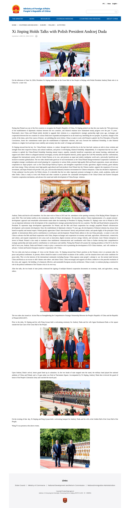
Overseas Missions (64, 19)
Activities (61, 25)
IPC (104, 4)
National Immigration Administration (101, 485)
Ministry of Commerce (36, 485)
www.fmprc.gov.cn (68, 491)
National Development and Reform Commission (66, 485)
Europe (43, 25)
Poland (52, 25)
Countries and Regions (90, 19)
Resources (45, 19)
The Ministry (17, 19)
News (31, 19)
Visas (109, 4)
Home (14, 25)
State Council (20, 485)
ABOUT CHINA (112, 19)
